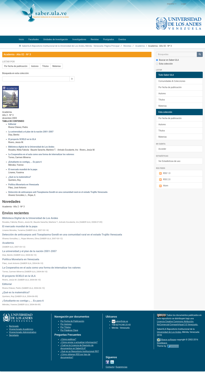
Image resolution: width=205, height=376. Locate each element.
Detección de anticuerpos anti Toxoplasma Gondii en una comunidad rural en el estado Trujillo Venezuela (57, 192)
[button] (172, 4)
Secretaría (14, 335)
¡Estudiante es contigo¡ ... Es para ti (25, 162)
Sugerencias (121, 367)
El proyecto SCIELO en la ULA (22, 139)
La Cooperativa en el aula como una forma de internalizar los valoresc (41, 154)
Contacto (110, 367)
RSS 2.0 (164, 179)
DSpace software (168, 339)
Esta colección (164, 64)
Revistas (127, 46)
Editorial (12, 124)
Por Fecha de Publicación (72, 321)
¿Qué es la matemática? (19, 177)
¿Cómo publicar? (68, 339)
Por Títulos (65, 327)
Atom (163, 185)
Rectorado (14, 326)
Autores (34, 66)
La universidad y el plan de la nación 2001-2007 (31, 131)
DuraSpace (162, 343)
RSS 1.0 (164, 173)
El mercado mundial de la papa (22, 169)
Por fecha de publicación (15, 66)
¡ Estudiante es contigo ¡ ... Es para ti (23, 300)
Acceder (162, 149)
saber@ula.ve (121, 321)
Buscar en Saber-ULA (167, 60)
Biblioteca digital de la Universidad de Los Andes (31, 147)
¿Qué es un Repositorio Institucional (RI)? (79, 351)
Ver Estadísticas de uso (169, 161)
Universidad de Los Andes (169, 332)
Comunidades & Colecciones (171, 81)
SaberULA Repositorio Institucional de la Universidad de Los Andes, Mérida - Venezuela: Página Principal (70, 46)
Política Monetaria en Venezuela (23, 184)
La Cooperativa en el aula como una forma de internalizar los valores (41, 267)
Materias (56, 66)
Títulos (45, 66)
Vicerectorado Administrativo (22, 332)
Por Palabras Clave (69, 330)
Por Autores (65, 324)
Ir (72, 79)
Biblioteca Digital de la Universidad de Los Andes (30, 218)
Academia (140, 46)
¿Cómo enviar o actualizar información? (79, 342)
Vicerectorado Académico (21, 329)
